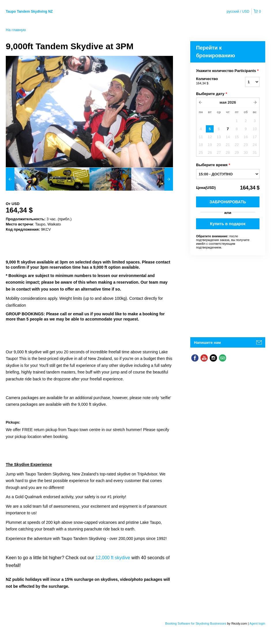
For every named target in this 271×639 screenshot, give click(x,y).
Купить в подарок (228, 223)
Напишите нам (207, 342)
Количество (213, 81)
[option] (27, 179)
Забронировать (228, 202)
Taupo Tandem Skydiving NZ (29, 12)
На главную (16, 30)
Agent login (257, 623)
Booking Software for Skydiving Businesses (196, 623)
